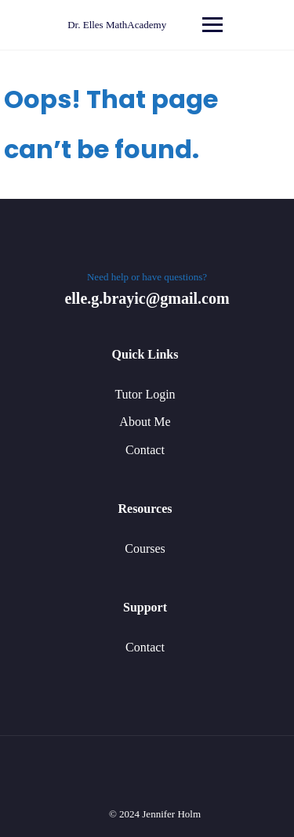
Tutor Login (144, 394)
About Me (144, 421)
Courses (145, 548)
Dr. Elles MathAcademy (116, 25)
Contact (145, 449)
